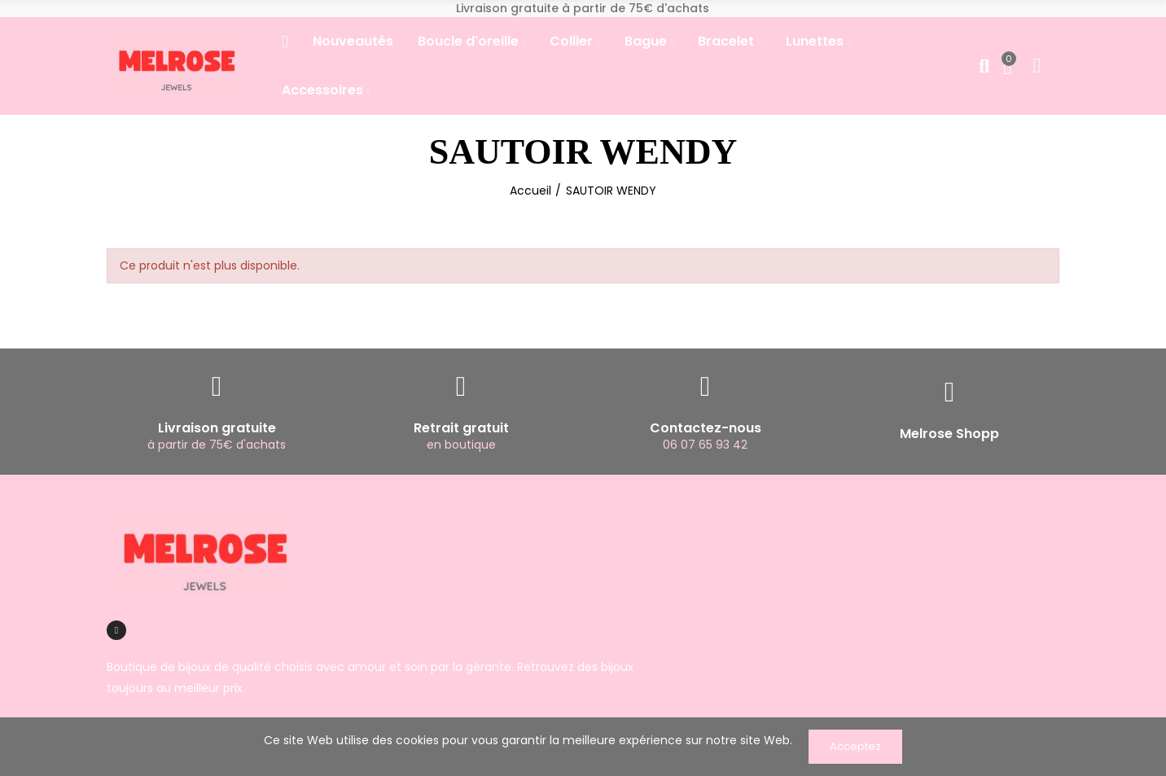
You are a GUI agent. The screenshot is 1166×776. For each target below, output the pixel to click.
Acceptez (855, 746)
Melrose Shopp (949, 433)
